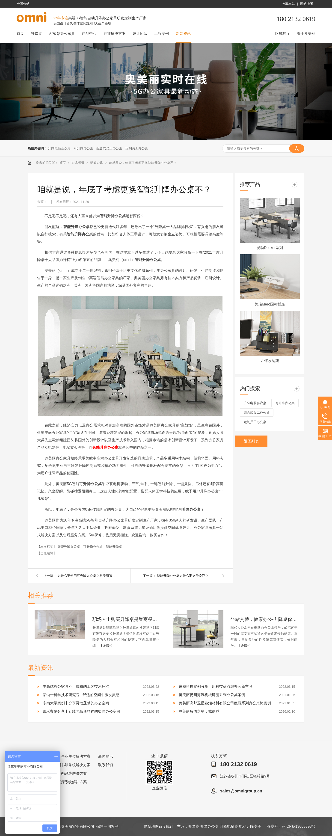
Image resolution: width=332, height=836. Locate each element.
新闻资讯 (183, 34)
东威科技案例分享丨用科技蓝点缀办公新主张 (215, 686)
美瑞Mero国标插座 (270, 304)
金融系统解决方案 (72, 773)
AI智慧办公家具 (62, 34)
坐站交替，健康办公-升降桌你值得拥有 (264, 619)
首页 (20, 34)
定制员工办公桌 (136, 148)
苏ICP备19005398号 (298, 826)
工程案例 (161, 34)
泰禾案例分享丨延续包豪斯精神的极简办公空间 (81, 711)
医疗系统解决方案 (72, 782)
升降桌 (36, 34)
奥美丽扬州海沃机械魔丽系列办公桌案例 (212, 695)
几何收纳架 (270, 361)
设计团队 (140, 34)
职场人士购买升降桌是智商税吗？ (125, 619)
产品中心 (89, 34)
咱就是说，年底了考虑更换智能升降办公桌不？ (143, 163)
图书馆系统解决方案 (74, 765)
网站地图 (306, 4)
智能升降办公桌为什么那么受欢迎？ (182, 576)
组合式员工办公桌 (109, 148)
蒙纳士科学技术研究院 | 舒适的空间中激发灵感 (81, 695)
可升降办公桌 (83, 148)
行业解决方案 (115, 34)
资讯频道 (78, 163)
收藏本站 (288, 4)
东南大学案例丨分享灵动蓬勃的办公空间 (76, 703)
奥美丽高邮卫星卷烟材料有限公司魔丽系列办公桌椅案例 (225, 703)
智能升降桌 (114, 546)
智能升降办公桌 (105, 447)
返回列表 (251, 441)
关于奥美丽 (306, 34)
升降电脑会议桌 (59, 148)
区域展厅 (282, 34)
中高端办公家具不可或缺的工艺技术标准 (76, 686)
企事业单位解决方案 (74, 756)
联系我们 (105, 765)
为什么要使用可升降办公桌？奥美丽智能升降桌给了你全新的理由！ (87, 576)
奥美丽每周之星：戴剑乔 (199, 711)
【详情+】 (106, 645)
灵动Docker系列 (270, 248)
